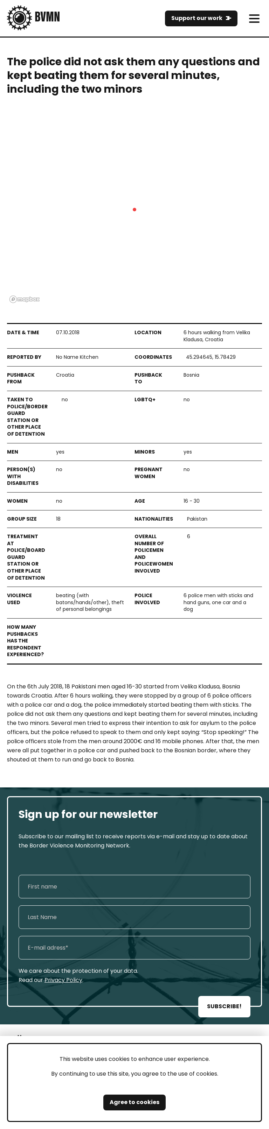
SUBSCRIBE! (224, 1006)
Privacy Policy (63, 980)
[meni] (254, 18)
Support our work (196, 18)
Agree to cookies (134, 1102)
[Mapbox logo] (24, 299)
